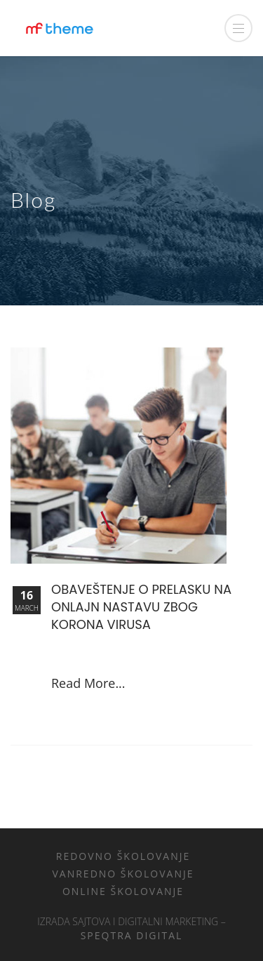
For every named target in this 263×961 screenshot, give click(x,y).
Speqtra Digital (132, 935)
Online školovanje (123, 891)
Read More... (88, 683)
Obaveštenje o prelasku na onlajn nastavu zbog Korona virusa (141, 607)
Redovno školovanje (123, 856)
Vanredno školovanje (123, 873)
